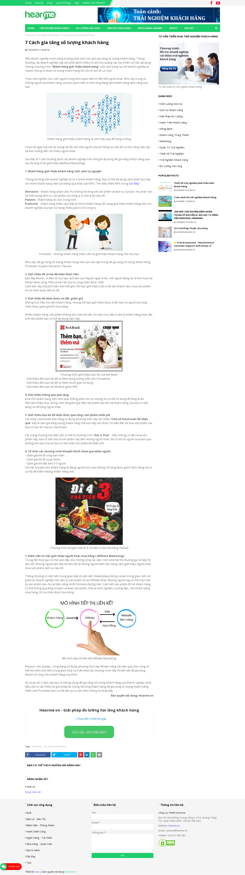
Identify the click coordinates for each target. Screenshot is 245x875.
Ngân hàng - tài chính (39, 837)
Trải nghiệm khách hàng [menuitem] (54, 28)
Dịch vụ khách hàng (171, 110)
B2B (28, 812)
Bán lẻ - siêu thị (36, 819)
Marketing (37, 746)
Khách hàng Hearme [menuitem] (150, 28)
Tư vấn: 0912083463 (89, 732)
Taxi (28, 862)
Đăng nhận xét (33, 792)
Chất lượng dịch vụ (171, 103)
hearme (39, 2)
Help (76, 2)
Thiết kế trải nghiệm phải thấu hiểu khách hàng (194, 184)
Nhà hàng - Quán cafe (39, 844)
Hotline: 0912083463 (94, 2)
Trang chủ (29, 35)
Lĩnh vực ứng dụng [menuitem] (119, 28)
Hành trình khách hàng (173, 122)
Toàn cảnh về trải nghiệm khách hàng (195, 197)
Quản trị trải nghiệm (172, 147)
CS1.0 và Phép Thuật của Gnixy (191, 228)
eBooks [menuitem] (189, 28)
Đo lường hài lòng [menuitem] (88, 28)
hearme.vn (174, 825)
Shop (49, 2)
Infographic (166, 128)
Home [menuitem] (31, 28)
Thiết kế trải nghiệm (172, 153)
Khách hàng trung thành (174, 135)
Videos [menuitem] (173, 28)
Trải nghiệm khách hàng (47, 35)
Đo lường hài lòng (171, 166)
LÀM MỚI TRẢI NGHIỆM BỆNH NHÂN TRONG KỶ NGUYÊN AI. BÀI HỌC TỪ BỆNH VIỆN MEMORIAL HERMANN (196, 215)
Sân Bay (30, 856)
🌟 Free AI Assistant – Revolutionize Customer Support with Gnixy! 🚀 (194, 244)
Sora (37, 871)
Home (28, 2)
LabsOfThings (63, 2)
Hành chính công (36, 831)
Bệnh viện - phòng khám (40, 825)
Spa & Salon (33, 850)
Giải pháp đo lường (171, 116)
